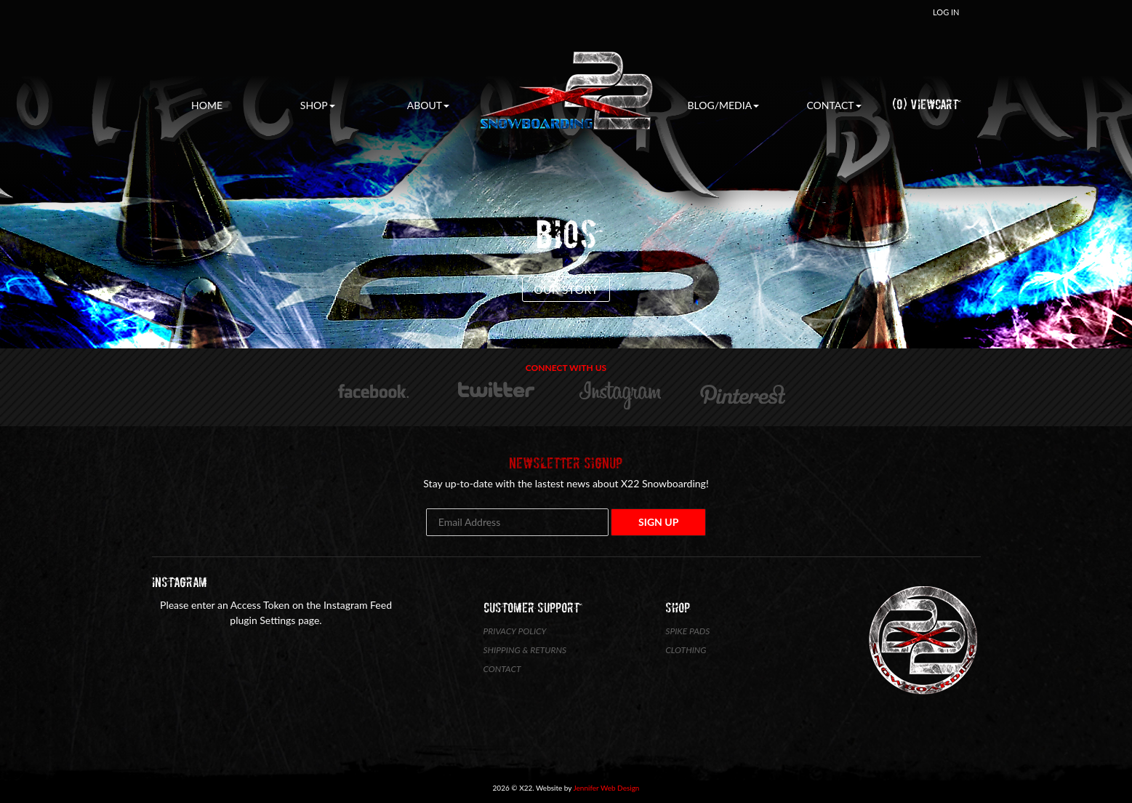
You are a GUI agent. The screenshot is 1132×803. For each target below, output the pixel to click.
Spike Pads (687, 631)
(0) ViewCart (925, 104)
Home (206, 105)
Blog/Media (723, 105)
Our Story (566, 289)
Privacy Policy (515, 631)
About (428, 105)
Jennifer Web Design (607, 787)
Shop (317, 105)
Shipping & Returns (525, 649)
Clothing (685, 649)
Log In (946, 12)
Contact (833, 105)
